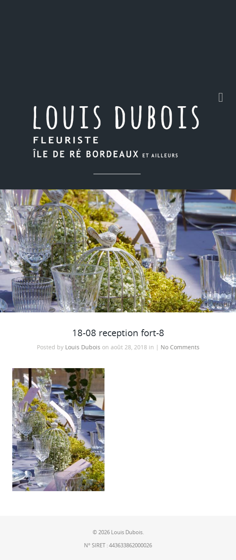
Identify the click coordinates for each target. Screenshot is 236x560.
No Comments (180, 347)
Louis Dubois (82, 347)
